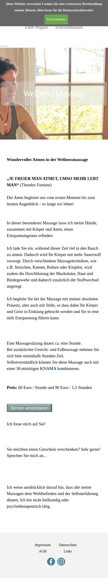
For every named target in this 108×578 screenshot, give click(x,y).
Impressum (43, 545)
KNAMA (48, 368)
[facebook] (51, 562)
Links (68, 551)
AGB (43, 551)
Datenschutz (68, 545)
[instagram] (61, 562)
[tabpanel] (54, 93)
